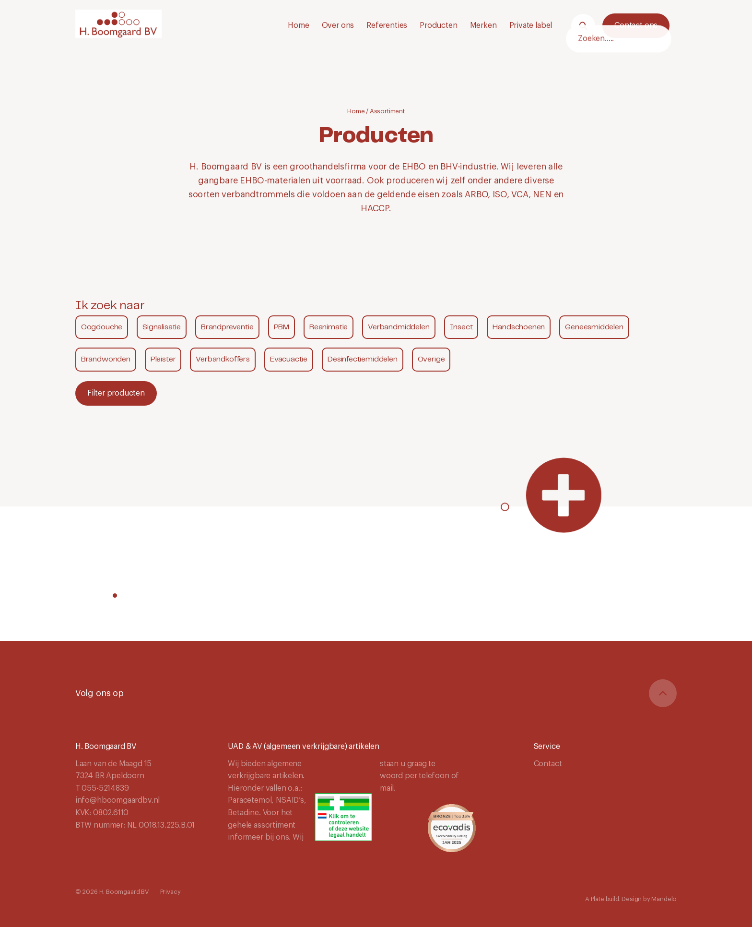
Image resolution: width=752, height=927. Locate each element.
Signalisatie (161, 327)
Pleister (163, 359)
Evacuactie (288, 359)
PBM (281, 327)
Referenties (386, 25)
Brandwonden (105, 359)
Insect (461, 327)
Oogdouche (101, 327)
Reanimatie (328, 327)
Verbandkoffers (222, 359)
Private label (530, 25)
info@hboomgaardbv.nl (117, 800)
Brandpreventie (227, 327)
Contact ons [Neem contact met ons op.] (636, 25)
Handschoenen (519, 327)
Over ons (338, 25)
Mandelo (664, 899)
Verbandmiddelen (398, 327)
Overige (431, 359)
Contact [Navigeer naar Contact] (548, 764)
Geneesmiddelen (594, 327)
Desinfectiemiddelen (363, 359)
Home (298, 25)
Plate (597, 899)
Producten (438, 25)
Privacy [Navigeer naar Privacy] (170, 892)
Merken (483, 25)
